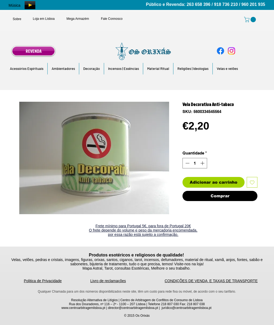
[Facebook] (220, 51)
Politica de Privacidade (43, 281)
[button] (26, 68)
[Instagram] (231, 51)
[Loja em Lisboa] (44, 19)
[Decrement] (187, 163)
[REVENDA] (33, 51)
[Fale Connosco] (112, 19)
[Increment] (203, 163)
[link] (250, 19)
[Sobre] (17, 19)
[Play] (30, 5)
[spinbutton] (195, 163)
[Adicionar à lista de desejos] (252, 182)
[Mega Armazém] (78, 19)
